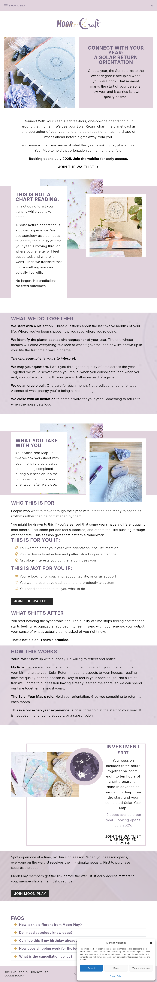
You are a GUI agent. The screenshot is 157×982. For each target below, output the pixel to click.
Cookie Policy (14, 975)
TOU (48, 971)
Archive (10, 971)
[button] (151, 942)
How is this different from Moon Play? (50, 924)
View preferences (141, 968)
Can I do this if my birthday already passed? (56, 940)
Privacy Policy (116, 976)
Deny (116, 968)
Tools (23, 971)
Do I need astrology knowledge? (46, 932)
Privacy (36, 971)
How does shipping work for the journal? (53, 948)
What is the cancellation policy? (46, 956)
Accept (91, 968)
